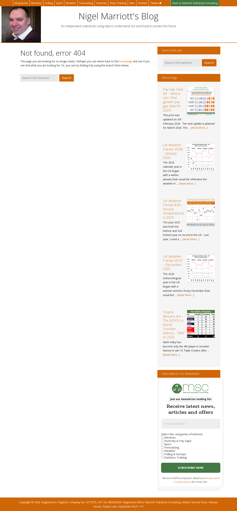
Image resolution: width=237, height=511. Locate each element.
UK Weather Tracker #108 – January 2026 (173, 151)
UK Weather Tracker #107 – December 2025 (173, 262)
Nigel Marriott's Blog (118, 16)
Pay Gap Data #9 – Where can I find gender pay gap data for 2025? (173, 99)
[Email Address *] (190, 424)
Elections (168, 437)
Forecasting (170, 447)
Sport (166, 444)
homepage (125, 61)
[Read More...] (199, 127)
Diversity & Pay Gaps (176, 440)
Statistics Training (174, 457)
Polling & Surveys (173, 454)
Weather (168, 450)
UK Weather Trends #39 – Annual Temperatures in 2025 (173, 209)
